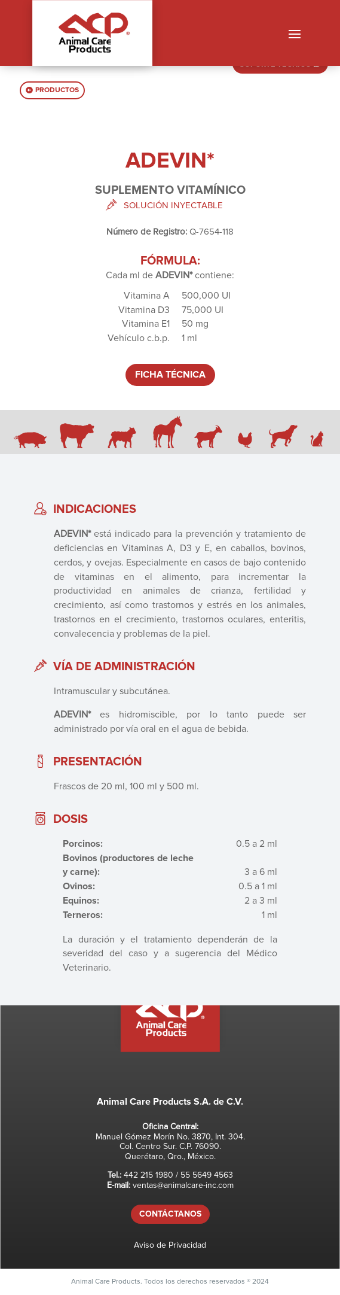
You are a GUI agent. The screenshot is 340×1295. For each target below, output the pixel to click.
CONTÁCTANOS (170, 1214)
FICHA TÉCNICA (170, 375)
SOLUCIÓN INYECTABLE (173, 205)
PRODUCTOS (57, 90)
